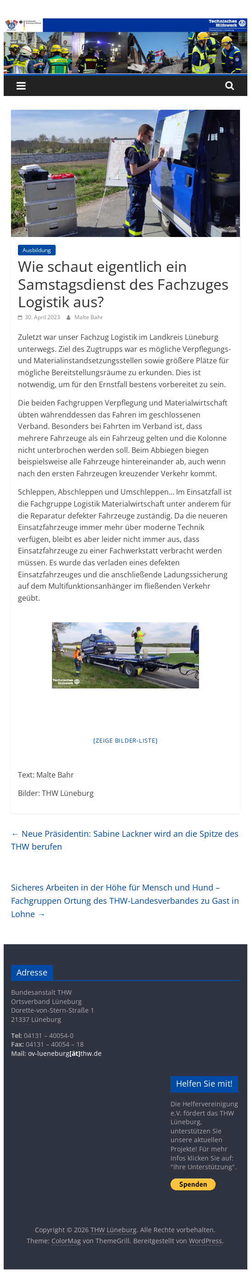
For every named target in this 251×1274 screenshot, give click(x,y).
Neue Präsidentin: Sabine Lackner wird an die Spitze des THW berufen (125, 840)
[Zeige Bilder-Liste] (125, 740)
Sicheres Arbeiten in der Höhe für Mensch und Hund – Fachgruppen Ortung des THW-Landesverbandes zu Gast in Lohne (125, 900)
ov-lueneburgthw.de (65, 1053)
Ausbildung (37, 250)
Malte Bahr (88, 317)
